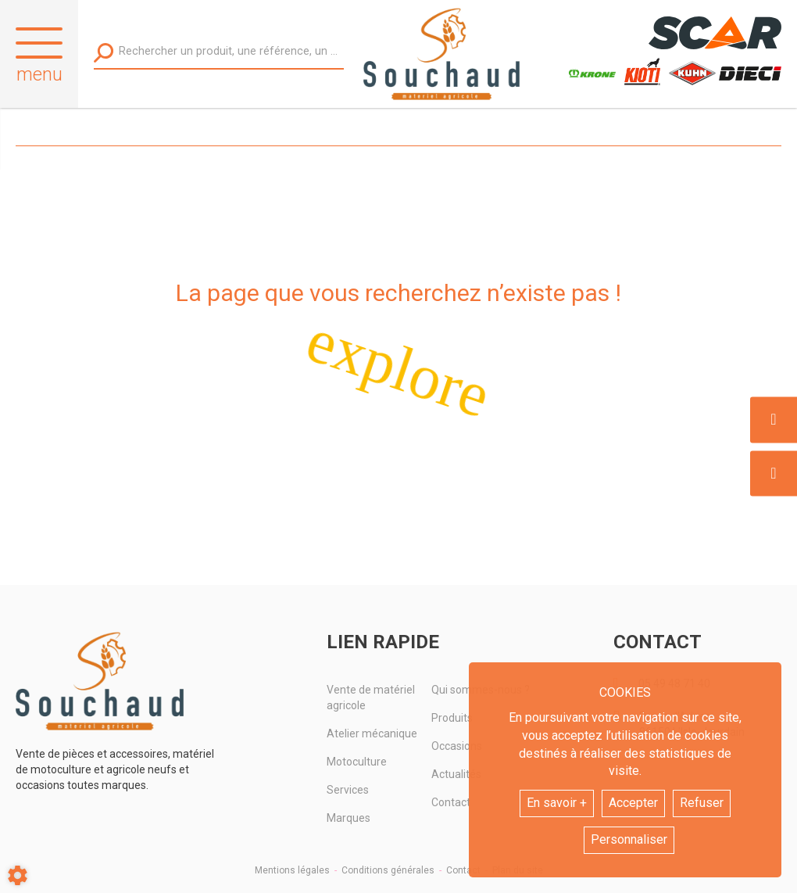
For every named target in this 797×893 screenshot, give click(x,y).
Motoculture (357, 761)
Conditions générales (387, 870)
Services (348, 790)
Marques (348, 818)
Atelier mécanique (372, 733)
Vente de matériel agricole (371, 697)
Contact (463, 870)
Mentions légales (292, 870)
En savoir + (557, 802)
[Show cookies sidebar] (17, 875)
